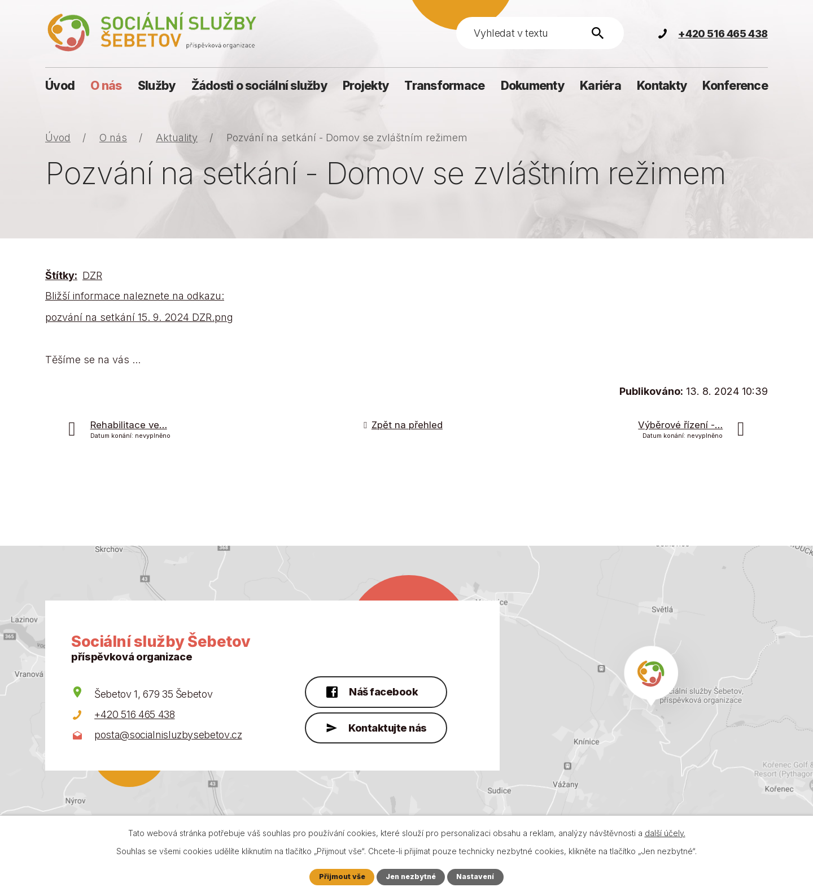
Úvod (60, 86)
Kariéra (600, 86)
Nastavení (476, 876)
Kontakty (662, 86)
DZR (92, 275)
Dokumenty (532, 86)
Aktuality (177, 137)
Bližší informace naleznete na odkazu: (134, 296)
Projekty (365, 86)
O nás (105, 86)
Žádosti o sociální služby (259, 86)
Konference (735, 86)
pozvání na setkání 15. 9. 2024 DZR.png (139, 317)
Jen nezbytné (411, 876)
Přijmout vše (340, 876)
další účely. (665, 833)
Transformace (444, 86)
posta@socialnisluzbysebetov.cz (168, 735)
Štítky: (61, 275)
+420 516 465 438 (134, 714)
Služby (157, 86)
